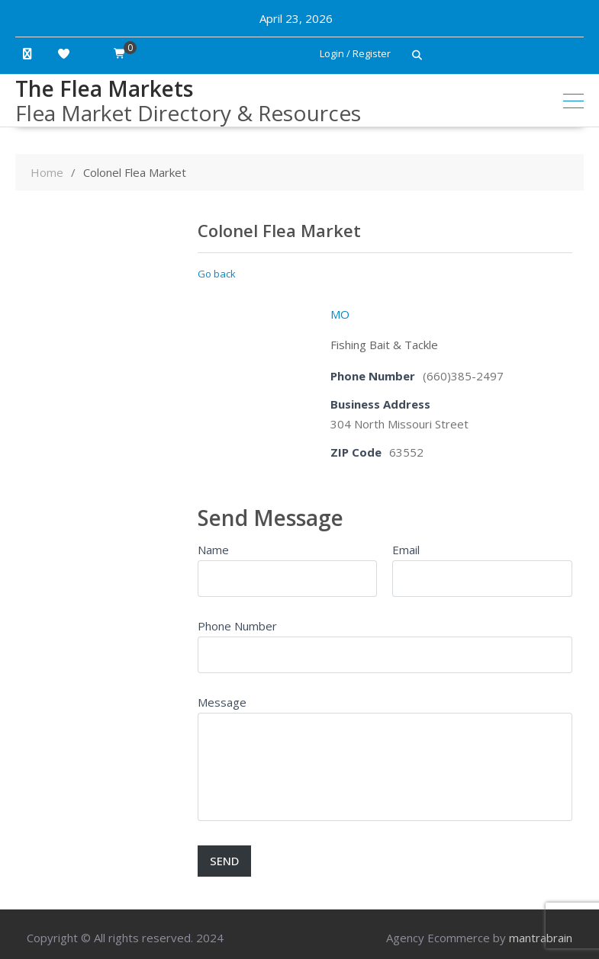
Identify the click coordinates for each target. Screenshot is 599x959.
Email (406, 549)
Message (222, 702)
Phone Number (237, 625)
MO (339, 314)
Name (213, 549)
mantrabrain (540, 937)
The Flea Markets (104, 88)
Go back (217, 274)
